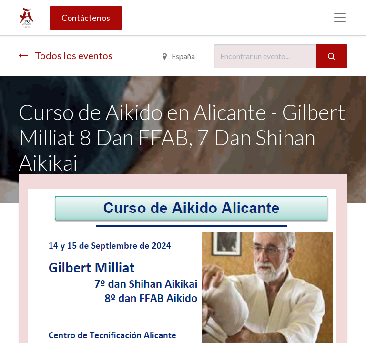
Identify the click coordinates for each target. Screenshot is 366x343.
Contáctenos (85, 17)
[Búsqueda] (331, 56)
